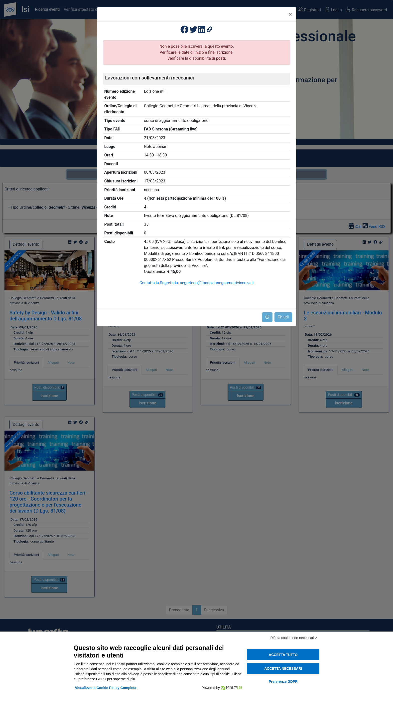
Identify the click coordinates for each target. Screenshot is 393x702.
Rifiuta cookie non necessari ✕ (294, 638)
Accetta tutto (283, 655)
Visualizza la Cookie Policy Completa (105, 688)
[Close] (290, 14)
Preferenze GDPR (283, 682)
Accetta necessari (283, 669)
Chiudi (283, 317)
